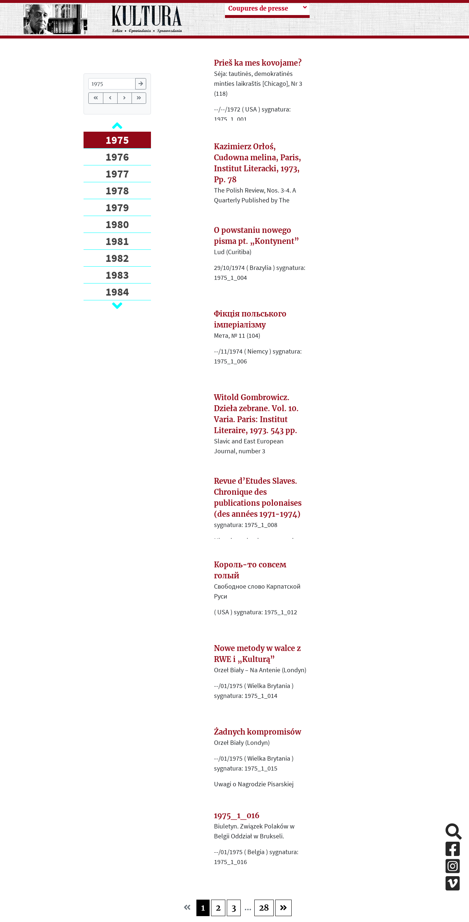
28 (264, 908)
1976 (117, 157)
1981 (117, 241)
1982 (117, 258)
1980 (117, 224)
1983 (117, 275)
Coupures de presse (258, 8)
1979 (117, 207)
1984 (117, 292)
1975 (117, 140)
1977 (117, 173)
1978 (117, 190)
